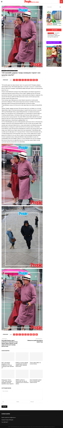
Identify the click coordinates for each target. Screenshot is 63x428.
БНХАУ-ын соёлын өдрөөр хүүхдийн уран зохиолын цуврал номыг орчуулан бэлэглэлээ (22, 364)
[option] (53, 56)
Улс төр (16, 70)
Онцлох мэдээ (12, 70)
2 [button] (48, 65)
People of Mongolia (9, 419)
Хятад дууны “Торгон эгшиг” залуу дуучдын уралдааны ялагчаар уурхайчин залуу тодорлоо (8, 381)
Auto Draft (51, 59)
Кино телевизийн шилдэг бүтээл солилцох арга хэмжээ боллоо (36, 381)
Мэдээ (8, 70)
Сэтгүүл (54, 46)
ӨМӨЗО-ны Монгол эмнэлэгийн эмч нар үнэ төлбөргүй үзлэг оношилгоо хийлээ (22, 381)
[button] (59, 65)
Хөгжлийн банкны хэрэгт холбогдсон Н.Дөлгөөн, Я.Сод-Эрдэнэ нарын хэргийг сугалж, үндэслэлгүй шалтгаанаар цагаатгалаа (10, 343)
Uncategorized (4, 70)
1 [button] (47, 65)
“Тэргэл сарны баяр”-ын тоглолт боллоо (35, 363)
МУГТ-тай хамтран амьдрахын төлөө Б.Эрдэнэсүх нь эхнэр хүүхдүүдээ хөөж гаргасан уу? (8, 365)
